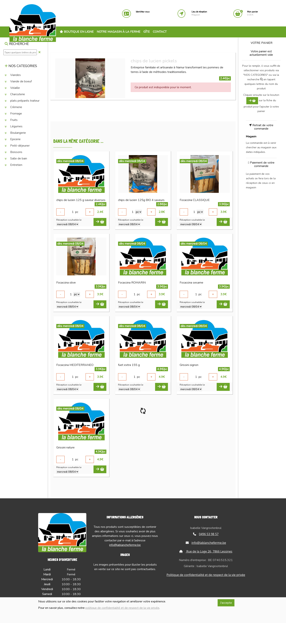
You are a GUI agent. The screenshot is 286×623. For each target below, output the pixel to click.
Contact (160, 32)
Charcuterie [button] (15, 94)
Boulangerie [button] (15, 133)
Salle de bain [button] (16, 158)
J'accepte (226, 603)
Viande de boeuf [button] (18, 81)
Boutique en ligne (77, 32)
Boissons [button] (13, 152)
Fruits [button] (11, 120)
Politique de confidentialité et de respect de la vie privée (205, 575)
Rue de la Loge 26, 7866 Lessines (205, 551)
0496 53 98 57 (206, 534)
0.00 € (252, 13)
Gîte (146, 32)
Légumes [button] (13, 126)
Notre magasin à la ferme (118, 32)
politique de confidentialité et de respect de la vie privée (122, 608)
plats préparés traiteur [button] (22, 101)
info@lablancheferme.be (125, 545)
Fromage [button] (13, 113)
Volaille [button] (12, 88)
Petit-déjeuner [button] (17, 146)
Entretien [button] (13, 165)
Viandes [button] (13, 75)
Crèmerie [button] (13, 107)
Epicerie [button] (13, 139)
